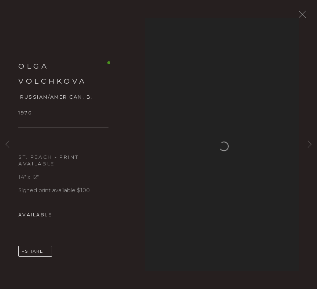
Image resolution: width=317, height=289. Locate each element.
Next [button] (309, 144)
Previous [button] (7, 144)
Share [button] (34, 254)
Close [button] (304, 16)
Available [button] (35, 218)
